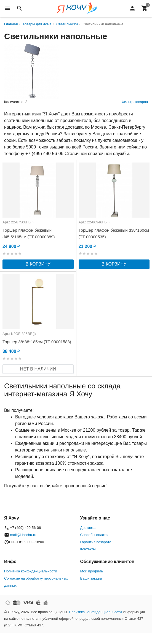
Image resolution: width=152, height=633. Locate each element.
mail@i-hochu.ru (23, 535)
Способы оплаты (94, 535)
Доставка (88, 528)
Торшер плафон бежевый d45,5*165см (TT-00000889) (28, 233)
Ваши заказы (91, 578)
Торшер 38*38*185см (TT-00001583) (36, 341)
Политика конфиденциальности (30, 571)
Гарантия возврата (95, 542)
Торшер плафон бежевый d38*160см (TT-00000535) (114, 233)
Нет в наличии (38, 369)
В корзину (38, 264)
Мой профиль (91, 571)
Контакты (88, 549)
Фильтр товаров (134, 102)
